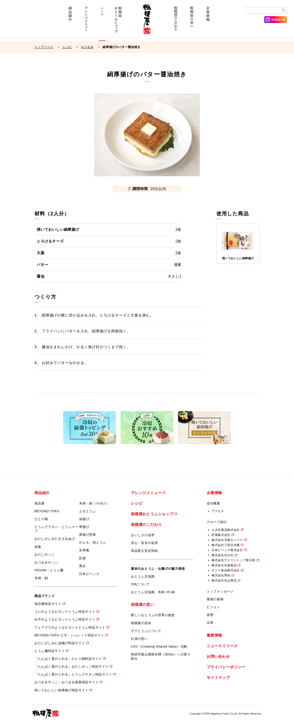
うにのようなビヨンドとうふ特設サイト (64, 611)
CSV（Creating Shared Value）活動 (159, 646)
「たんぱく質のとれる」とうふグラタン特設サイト (73, 674)
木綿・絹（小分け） (94, 503)
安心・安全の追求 (144, 543)
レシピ (102, 22)
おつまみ (87, 47)
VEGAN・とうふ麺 (48, 570)
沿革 (210, 622)
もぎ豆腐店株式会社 (226, 530)
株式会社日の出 (223, 555)
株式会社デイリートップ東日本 (233, 560)
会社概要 (213, 503)
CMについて (140, 584)
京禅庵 (84, 550)
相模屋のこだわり (176, 22)
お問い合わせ (218, 656)
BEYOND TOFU (46, 511)
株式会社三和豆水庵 (226, 545)
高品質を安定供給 (144, 550)
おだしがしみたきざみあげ (54, 539)
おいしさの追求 (143, 535)
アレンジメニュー (86, 22)
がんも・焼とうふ (92, 542)
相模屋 (147, 22)
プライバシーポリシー (226, 667)
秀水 (82, 566)
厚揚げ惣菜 (87, 534)
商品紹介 (70, 22)
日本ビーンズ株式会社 (227, 550)
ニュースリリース (222, 646)
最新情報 (214, 635)
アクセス (218, 511)
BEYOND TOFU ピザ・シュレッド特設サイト (69, 635)
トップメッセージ (220, 591)
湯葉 (37, 547)
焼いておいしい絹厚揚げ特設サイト (61, 690)
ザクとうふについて (146, 631)
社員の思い (139, 638)
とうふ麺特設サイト (49, 651)
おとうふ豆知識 (143, 576)
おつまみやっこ (46, 562)
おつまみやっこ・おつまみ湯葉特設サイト (66, 682)
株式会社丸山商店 (224, 580)
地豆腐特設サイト (48, 604)
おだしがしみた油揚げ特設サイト (59, 643)
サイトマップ (218, 678)
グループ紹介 (217, 522)
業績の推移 (215, 599)
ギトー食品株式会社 (226, 570)
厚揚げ (84, 527)
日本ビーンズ (89, 574)
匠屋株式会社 (221, 535)
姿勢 (210, 615)
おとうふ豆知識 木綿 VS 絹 (153, 592)
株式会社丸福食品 (224, 565)
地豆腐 (39, 503)
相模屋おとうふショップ (118, 22)
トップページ (43, 47)
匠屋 (82, 558)
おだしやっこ (44, 554)
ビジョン (213, 607)
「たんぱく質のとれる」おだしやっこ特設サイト (71, 666)
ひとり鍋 (41, 519)
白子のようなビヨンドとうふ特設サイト (64, 619)
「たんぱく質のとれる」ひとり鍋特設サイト (68, 658)
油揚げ (84, 519)
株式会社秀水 (221, 575)
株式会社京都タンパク (227, 540)
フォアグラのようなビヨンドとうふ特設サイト (69, 627)
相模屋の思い (192, 22)
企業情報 (208, 22)
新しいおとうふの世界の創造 (153, 615)
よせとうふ (87, 511)
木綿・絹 (41, 578)
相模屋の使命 (141, 623)
